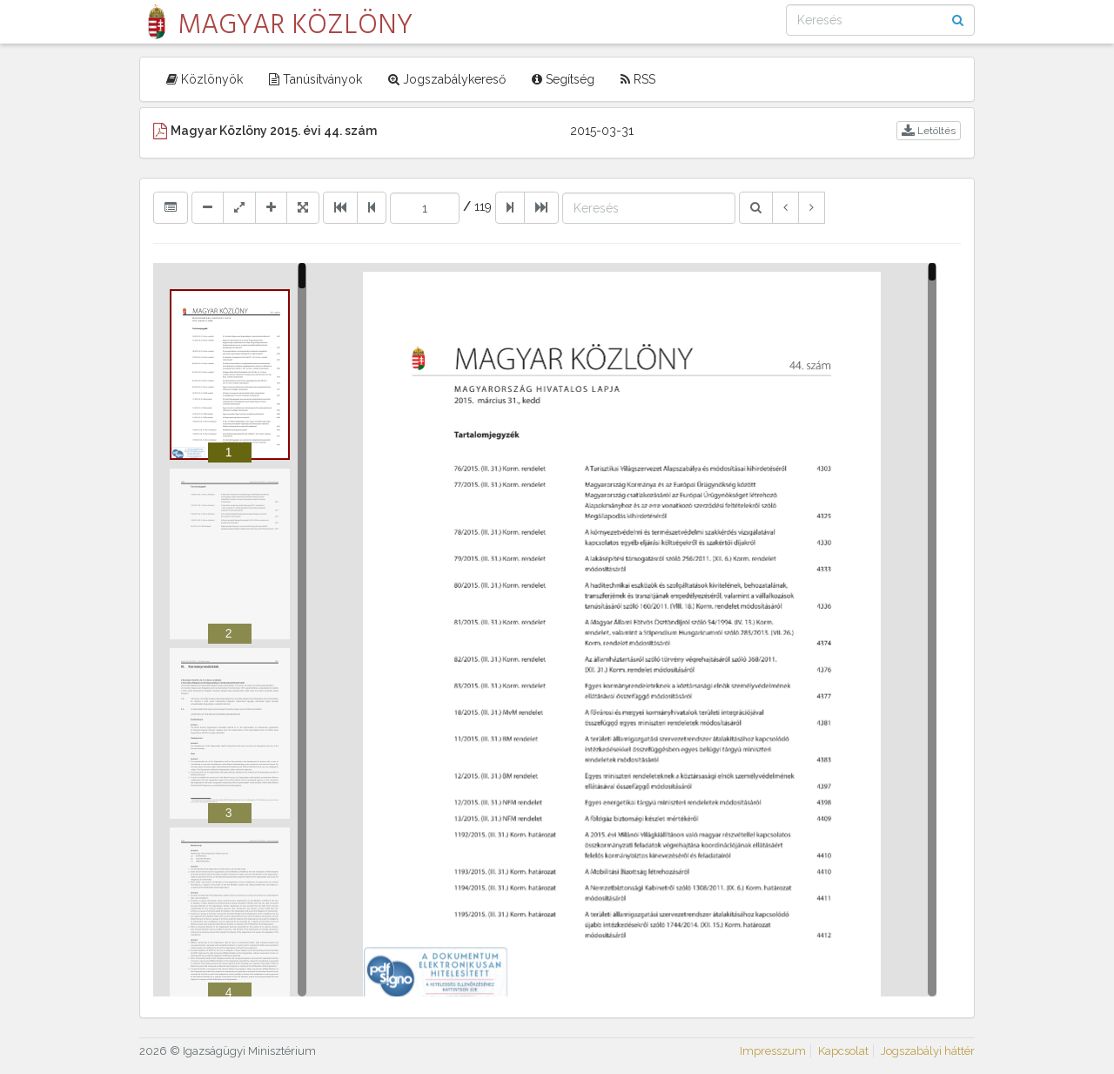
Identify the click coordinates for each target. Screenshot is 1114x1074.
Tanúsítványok (315, 79)
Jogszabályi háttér (928, 1050)
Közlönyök (204, 79)
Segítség (563, 79)
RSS (638, 79)
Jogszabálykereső (447, 79)
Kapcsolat (843, 1050)
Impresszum (773, 1050)
